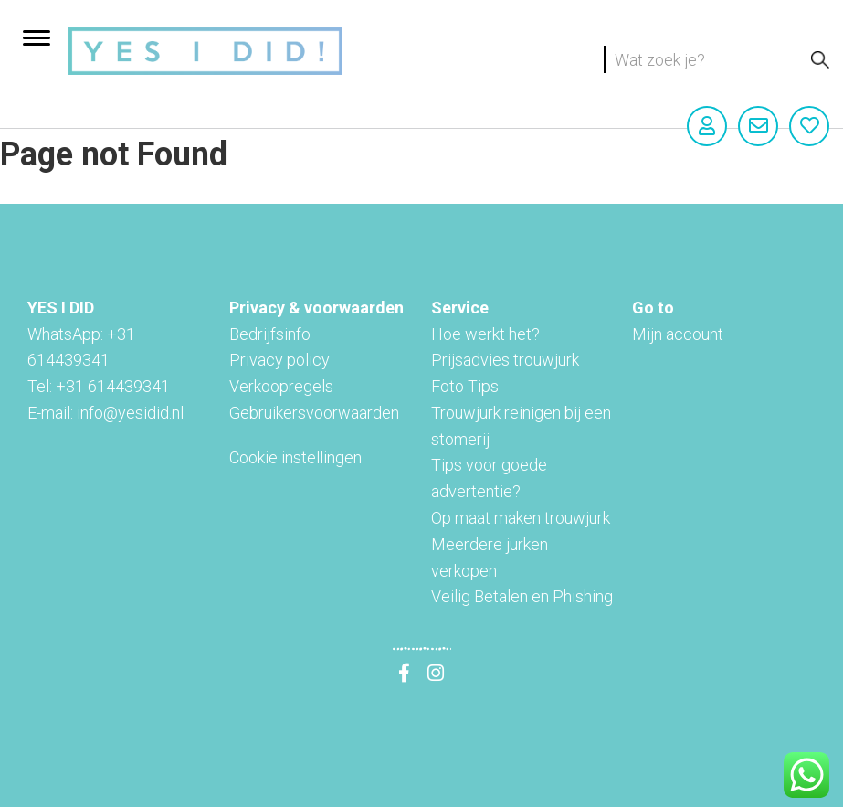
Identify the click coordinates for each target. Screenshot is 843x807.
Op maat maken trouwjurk (520, 517)
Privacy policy (279, 359)
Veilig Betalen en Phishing (522, 596)
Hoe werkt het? (485, 334)
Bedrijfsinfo (270, 334)
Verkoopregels (281, 386)
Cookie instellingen (295, 457)
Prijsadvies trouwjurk (505, 359)
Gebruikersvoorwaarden (314, 412)
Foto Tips (465, 386)
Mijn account (677, 334)
